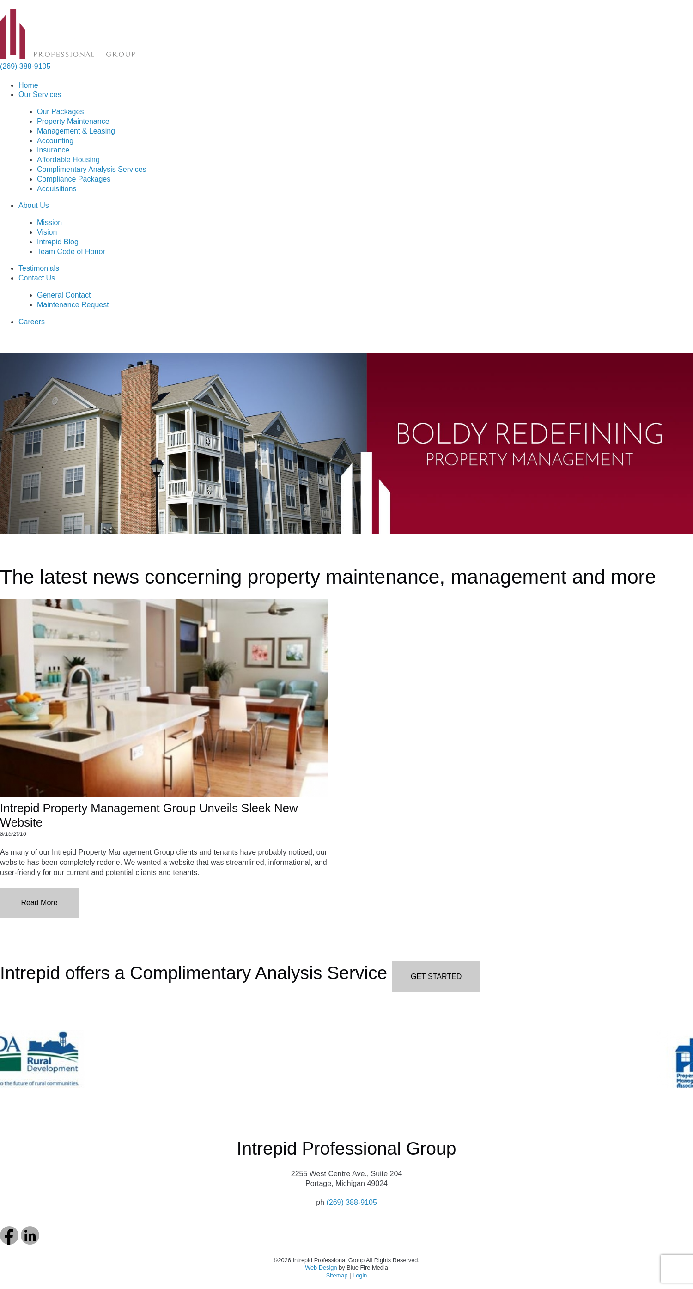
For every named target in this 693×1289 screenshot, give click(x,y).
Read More (39, 902)
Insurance (53, 150)
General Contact (64, 295)
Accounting (55, 141)
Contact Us (36, 278)
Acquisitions (56, 189)
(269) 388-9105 (25, 66)
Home (28, 85)
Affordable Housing (68, 160)
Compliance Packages (73, 179)
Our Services (39, 94)
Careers (31, 322)
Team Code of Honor (71, 251)
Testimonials (38, 268)
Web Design (321, 1267)
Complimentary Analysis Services (91, 169)
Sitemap (337, 1275)
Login (360, 1275)
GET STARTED (436, 976)
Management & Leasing (76, 131)
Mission (49, 222)
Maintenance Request (73, 305)
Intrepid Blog (58, 242)
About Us (33, 205)
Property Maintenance (73, 121)
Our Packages (60, 112)
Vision (47, 232)
